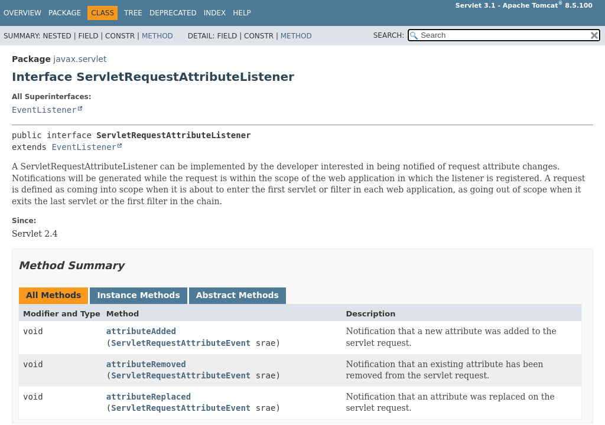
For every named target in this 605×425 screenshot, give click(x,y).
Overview (22, 13)
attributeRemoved (146, 364)
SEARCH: (389, 35)
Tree (133, 13)
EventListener (44, 110)
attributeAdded (141, 331)
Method (157, 36)
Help (242, 13)
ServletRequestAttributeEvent (181, 343)
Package (64, 13)
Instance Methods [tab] (138, 295)
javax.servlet (79, 59)
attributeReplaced (148, 396)
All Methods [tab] (53, 295)
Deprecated (173, 13)
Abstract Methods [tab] (237, 295)
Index (215, 13)
